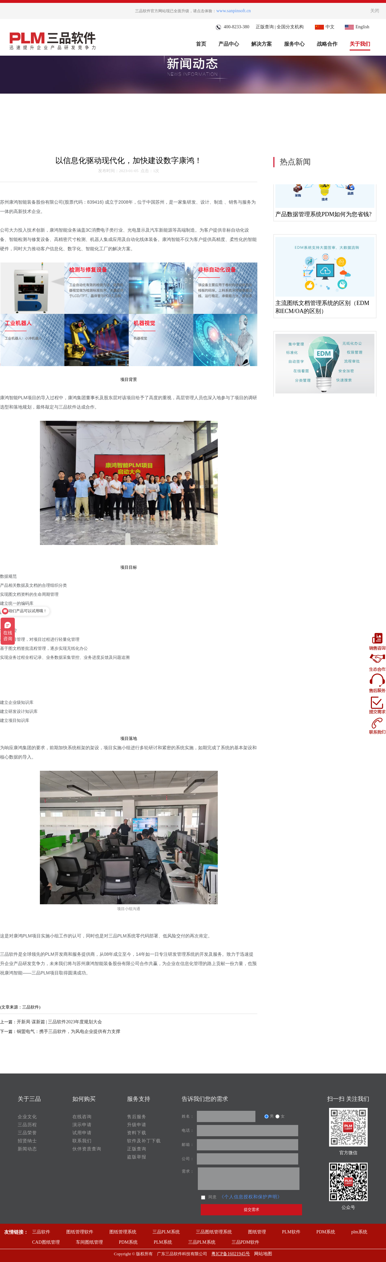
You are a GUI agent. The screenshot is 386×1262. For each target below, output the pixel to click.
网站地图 (263, 1253)
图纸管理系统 (122, 1232)
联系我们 (82, 1140)
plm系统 (359, 1232)
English (356, 26)
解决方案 (261, 44)
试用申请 (82, 1132)
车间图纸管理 (89, 1242)
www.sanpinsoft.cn (233, 10)
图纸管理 (257, 1232)
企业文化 (27, 1116)
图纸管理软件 (79, 1232)
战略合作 (327, 44)
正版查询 (265, 26)
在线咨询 (82, 1116)
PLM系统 (163, 1242)
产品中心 (228, 44)
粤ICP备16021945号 (230, 1253)
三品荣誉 (27, 1132)
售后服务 (136, 1116)
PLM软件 (291, 1232)
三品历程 (27, 1124)
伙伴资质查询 (86, 1149)
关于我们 (360, 44)
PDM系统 (326, 1232)
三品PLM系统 (166, 1232)
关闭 (374, 10)
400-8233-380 (232, 26)
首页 (201, 44)
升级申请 (136, 1124)
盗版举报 (136, 1157)
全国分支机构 (290, 26)
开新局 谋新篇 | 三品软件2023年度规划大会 (59, 1021)
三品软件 (41, 1232)
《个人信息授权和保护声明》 (250, 1196)
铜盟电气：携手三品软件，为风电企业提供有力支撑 (68, 1031)
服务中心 (294, 44)
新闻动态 (27, 1149)
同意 (209, 1197)
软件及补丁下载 (144, 1140)
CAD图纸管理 (46, 1242)
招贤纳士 (27, 1140)
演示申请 (82, 1124)
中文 (324, 26)
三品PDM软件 (245, 1242)
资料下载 (136, 1132)
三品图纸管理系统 (214, 1232)
